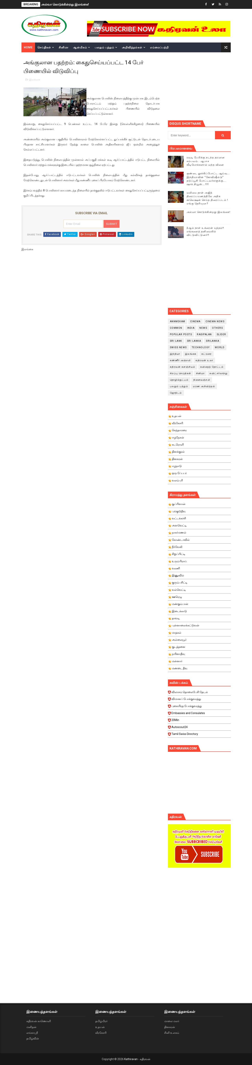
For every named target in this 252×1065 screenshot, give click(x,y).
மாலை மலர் (171, 1021)
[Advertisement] (210, 85)
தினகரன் (169, 1027)
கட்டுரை (206, 354)
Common (176, 328)
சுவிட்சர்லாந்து (218, 373)
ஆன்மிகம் (80, 47)
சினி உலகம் (171, 1032)
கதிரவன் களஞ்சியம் (182, 366)
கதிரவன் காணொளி (38, 1021)
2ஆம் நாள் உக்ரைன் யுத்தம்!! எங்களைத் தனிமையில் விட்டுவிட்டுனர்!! (205, 231)
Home (28, 47)
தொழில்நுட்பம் (179, 379)
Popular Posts (181, 334)
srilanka (212, 341)
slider (221, 334)
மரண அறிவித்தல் (204, 386)
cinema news (215, 321)
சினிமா (63, 47)
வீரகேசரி (101, 1032)
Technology (201, 347)
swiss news (178, 347)
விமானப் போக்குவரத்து (200, 700)
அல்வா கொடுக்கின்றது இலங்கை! (65, 4)
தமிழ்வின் (32, 1038)
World (220, 347)
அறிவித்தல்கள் (132, 47)
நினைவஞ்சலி (201, 379)
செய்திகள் (44, 47)
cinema (195, 321)
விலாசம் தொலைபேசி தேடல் (200, 693)
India (191, 328)
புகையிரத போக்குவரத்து (200, 707)
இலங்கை (34, 79)
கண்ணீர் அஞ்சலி (180, 360)
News (203, 328)
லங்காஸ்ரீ (32, 1032)
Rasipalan (204, 334)
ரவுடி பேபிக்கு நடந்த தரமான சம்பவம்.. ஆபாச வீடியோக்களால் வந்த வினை (206, 161)
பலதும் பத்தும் (104, 47)
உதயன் (100, 1027)
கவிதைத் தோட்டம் (212, 366)
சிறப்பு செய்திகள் (180, 373)
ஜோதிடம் (176, 392)
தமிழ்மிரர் (101, 1021)
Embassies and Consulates (200, 714)
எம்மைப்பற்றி (159, 47)
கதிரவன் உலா (204, 360)
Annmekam (177, 321)
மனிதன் (31, 1027)
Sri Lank (176, 341)
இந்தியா (175, 354)
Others (217, 328)
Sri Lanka (194, 341)
